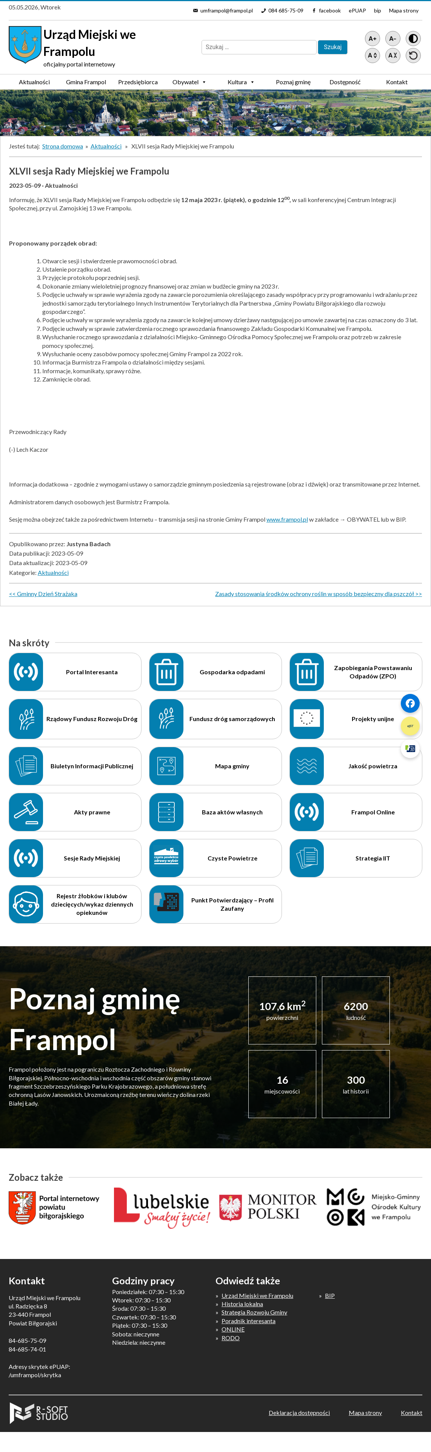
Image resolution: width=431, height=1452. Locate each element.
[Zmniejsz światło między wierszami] (392, 55)
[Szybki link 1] (410, 703)
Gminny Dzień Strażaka (47, 593)
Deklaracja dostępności (299, 1412)
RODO (231, 1337)
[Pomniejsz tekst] (392, 38)
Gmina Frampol (86, 84)
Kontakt (397, 81)
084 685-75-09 (285, 10)
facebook (330, 10)
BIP (330, 1295)
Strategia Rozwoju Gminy (254, 1312)
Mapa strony (404, 10)
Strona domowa (62, 146)
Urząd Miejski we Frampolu (257, 1295)
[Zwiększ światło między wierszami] (372, 55)
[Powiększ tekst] (372, 38)
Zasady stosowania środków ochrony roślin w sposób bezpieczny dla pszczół (314, 593)
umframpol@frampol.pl (226, 10)
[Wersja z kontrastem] (413, 38)
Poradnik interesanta (249, 1320)
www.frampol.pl (287, 519)
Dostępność (344, 81)
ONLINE (233, 1329)
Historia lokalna (242, 1303)
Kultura (241, 82)
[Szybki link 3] (410, 748)
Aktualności (34, 81)
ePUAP (357, 10)
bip (377, 10)
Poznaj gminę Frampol (293, 84)
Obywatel (189, 82)
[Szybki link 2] (410, 726)
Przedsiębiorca (138, 84)
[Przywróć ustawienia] (413, 55)
